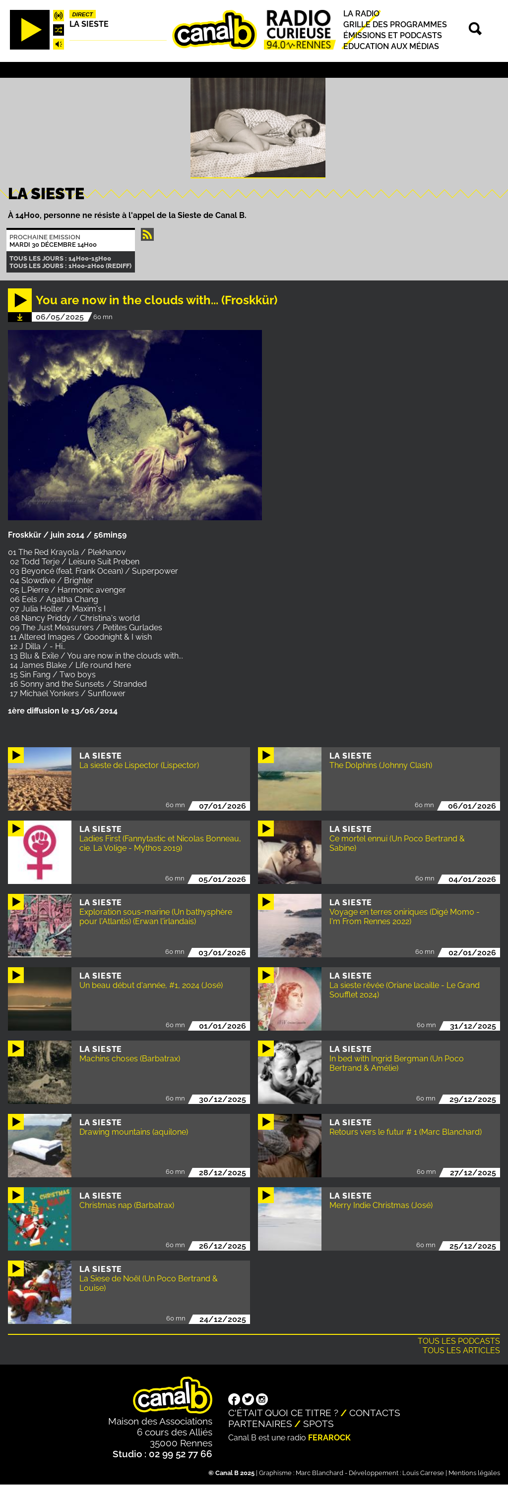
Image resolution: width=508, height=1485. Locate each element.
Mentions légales (474, 1473)
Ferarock (329, 1437)
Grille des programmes (395, 24)
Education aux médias (391, 46)
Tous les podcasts (459, 1341)
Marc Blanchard (319, 1473)
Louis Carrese (423, 1473)
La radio (361, 13)
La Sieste (89, 24)
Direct (82, 14)
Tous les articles (461, 1350)
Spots (318, 1423)
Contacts (374, 1412)
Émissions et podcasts (392, 35)
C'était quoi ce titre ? (283, 1412)
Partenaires (260, 1423)
